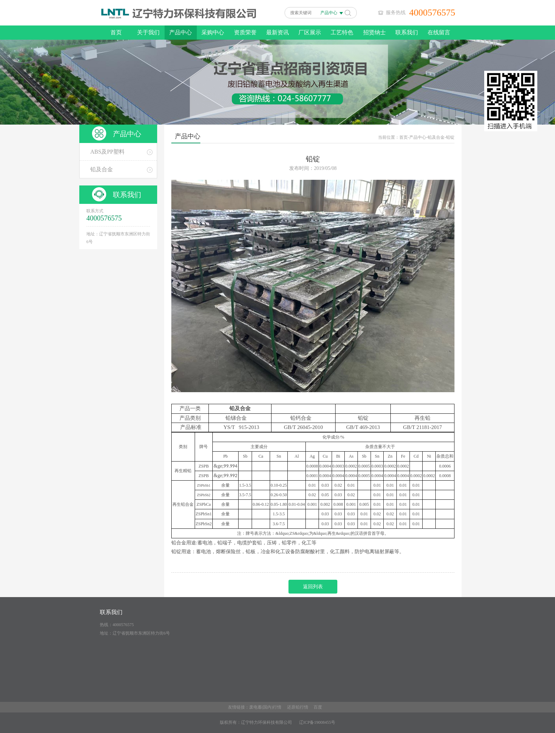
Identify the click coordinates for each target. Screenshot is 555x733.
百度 (318, 707)
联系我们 (406, 32)
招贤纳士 (374, 32)
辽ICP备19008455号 (317, 722)
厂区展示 (309, 32)
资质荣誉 (245, 32)
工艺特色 (342, 32)
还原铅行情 (297, 707)
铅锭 (450, 137)
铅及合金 (436, 137)
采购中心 (212, 32)
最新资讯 (277, 32)
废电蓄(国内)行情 (265, 707)
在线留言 (439, 32)
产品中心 (180, 32)
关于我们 (148, 32)
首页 (116, 32)
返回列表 (313, 586)
